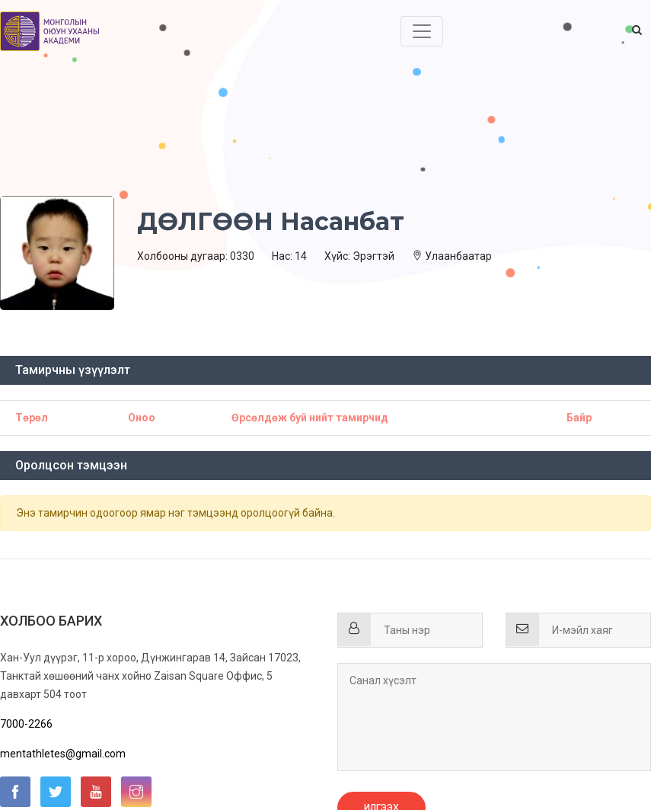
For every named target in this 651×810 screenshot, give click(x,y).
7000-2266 (26, 724)
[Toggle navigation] (421, 31)
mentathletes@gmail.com (63, 754)
